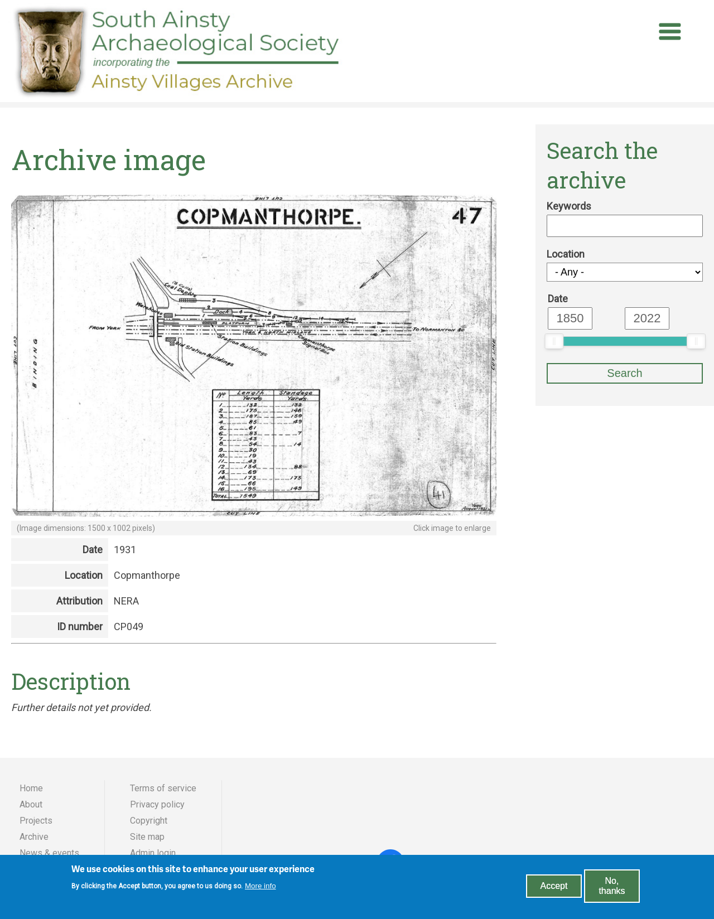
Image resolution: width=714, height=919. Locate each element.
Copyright (148, 820)
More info (260, 889)
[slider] (553, 341)
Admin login (153, 853)
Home (31, 788)
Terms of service (163, 788)
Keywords (569, 206)
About (31, 804)
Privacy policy (157, 804)
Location (566, 254)
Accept (554, 889)
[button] (253, 515)
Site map (147, 836)
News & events (49, 853)
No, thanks (612, 889)
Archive (34, 836)
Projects (36, 820)
